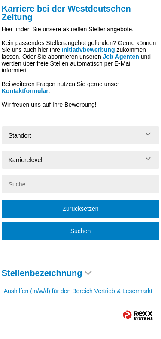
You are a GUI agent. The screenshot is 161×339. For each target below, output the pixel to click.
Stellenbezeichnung (46, 273)
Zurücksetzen (80, 208)
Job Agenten (121, 56)
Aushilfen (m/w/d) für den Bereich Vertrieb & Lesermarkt (78, 291)
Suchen (80, 231)
